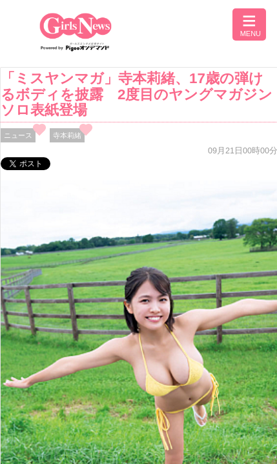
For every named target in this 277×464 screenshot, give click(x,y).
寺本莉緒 (67, 135)
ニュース (18, 135)
